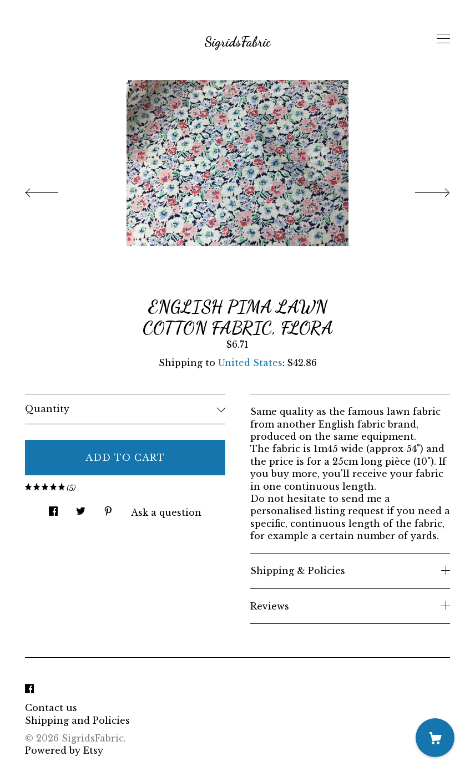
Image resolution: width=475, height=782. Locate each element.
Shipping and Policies (77, 720)
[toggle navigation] (443, 38)
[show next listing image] (422, 189)
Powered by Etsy (64, 750)
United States (250, 362)
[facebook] (29, 688)
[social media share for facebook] (53, 508)
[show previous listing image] (52, 189)
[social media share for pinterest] (108, 508)
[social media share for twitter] (80, 508)
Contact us (51, 707)
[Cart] (435, 737)
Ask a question (166, 512)
